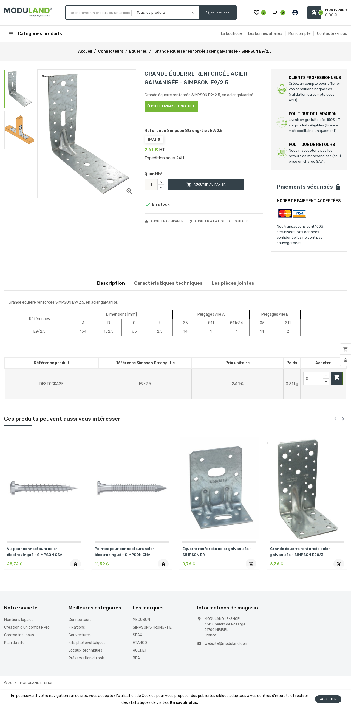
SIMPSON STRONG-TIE (152, 628)
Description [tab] (109, 283)
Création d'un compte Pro (27, 628)
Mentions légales (18, 620)
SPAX (137, 635)
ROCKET (140, 651)
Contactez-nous (332, 33)
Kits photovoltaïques (87, 643)
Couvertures (80, 635)
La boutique (231, 33)
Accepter (328, 700)
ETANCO (140, 643)
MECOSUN (141, 620)
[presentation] (335, 419)
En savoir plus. (184, 702)
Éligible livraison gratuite (171, 106)
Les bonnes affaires (265, 33)
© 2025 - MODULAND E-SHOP (29, 683)
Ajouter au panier (209, 184)
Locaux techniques (85, 651)
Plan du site (14, 643)
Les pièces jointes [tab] (234, 283)
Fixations (77, 628)
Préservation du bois (87, 658)
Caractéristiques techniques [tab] (168, 283)
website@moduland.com (226, 644)
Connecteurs (80, 620)
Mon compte (299, 33)
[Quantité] (151, 184)
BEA (136, 658)
